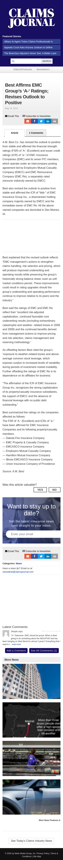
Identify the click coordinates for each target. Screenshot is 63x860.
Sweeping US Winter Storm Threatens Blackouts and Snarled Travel (31, 772)
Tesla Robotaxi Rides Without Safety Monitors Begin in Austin (31, 811)
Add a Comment (16, 650)
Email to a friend (27, 121)
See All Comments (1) (44, 650)
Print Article (54, 121)
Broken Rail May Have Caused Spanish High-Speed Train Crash (31, 734)
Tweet (41, 121)
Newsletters (43, 69)
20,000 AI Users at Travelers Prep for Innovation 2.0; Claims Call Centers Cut (31, 695)
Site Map (37, 856)
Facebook (34, 121)
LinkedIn (48, 121)
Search (47, 61)
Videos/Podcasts (22, 69)
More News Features (48, 820)
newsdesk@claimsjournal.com (18, 572)
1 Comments (36, 133)
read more (16, 644)
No (54, 489)
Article (14, 133)
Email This (12, 116)
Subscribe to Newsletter (37, 116)
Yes (40, 489)
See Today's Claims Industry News (31, 840)
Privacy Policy (43, 853)
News (19, 563)
